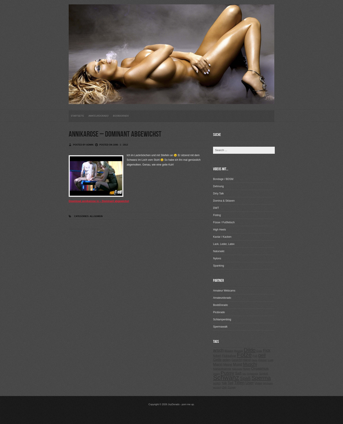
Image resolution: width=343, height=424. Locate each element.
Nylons (217, 258)
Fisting (217, 215)
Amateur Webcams (224, 290)
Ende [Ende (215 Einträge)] (259, 351)
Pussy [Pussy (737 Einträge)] (227, 373)
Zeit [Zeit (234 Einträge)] (224, 387)
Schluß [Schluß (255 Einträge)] (263, 373)
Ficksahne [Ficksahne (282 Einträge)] (229, 356)
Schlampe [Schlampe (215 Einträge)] (252, 373)
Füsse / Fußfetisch (224, 222)
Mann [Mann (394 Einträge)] (217, 364)
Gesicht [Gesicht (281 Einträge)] (236, 360)
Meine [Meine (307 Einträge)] (227, 364)
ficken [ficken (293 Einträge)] (217, 356)
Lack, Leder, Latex (223, 244)
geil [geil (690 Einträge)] (262, 355)
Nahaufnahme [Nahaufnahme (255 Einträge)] (222, 368)
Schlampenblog (222, 319)
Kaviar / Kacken (222, 236)
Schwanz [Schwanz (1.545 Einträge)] (226, 377)
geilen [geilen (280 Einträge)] (226, 360)
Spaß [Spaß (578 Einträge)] (245, 378)
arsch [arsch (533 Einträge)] (218, 350)
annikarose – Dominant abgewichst (115, 134)
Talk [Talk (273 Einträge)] (224, 383)
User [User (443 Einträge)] (249, 383)
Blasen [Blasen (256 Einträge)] (228, 350)
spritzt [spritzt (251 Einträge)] (217, 383)
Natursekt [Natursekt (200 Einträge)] (237, 369)
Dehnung (218, 186)
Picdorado (219, 312)
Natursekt (218, 251)
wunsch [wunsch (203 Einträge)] (217, 387)
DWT (216, 207)
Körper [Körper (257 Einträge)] (262, 360)
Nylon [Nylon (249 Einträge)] (246, 368)
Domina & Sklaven (224, 200)
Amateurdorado (99, 116)
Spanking (218, 265)
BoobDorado (121, 116)
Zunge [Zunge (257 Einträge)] (232, 387)
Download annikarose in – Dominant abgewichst (99, 201)
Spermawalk (220, 326)
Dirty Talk (218, 193)
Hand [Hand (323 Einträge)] (246, 360)
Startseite (77, 116)
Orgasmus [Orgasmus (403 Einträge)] (260, 368)
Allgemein (96, 216)
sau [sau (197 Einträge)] (244, 373)
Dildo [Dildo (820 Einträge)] (250, 350)
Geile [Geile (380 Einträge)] (217, 360)
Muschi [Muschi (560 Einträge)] (250, 364)
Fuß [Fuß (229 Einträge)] (255, 356)
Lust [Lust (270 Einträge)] (270, 360)
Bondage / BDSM (223, 179)
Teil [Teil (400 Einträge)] (230, 383)
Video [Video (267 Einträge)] (258, 383)
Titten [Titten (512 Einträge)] (239, 382)
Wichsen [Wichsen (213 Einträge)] (268, 383)
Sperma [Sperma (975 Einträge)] (261, 378)
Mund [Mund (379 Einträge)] (237, 364)
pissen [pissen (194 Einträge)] (216, 373)
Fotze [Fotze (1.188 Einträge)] (244, 355)
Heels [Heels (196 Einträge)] (254, 360)
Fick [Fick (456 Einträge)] (267, 350)
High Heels (219, 229)
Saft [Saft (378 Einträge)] (238, 373)
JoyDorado (174, 404)
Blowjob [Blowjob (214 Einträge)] (238, 351)
